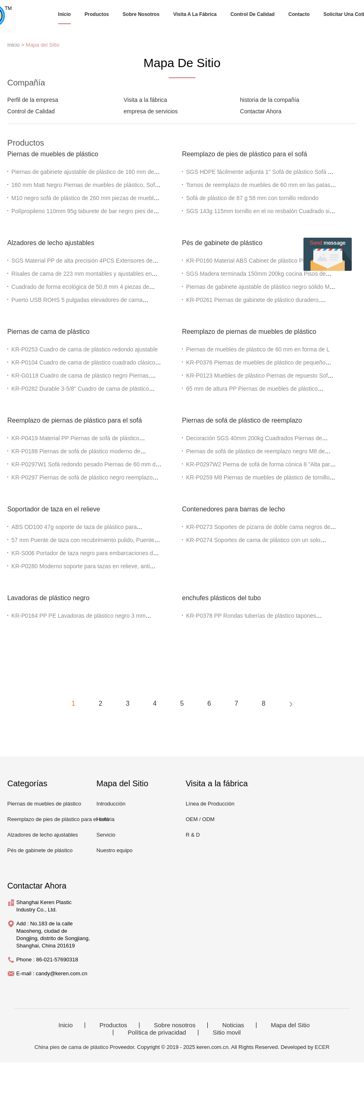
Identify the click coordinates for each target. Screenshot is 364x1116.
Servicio (106, 835)
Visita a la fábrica (195, 14)
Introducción (111, 804)
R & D (193, 835)
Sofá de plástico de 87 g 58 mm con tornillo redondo (252, 198)
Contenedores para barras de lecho (233, 509)
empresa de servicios (151, 111)
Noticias (233, 1025)
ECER (322, 1047)
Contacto (299, 14)
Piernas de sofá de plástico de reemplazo (242, 420)
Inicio (64, 14)
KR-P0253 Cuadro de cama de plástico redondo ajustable (84, 349)
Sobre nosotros (141, 14)
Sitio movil (226, 1032)
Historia (106, 819)
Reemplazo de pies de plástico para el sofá (244, 154)
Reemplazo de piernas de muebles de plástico (249, 331)
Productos (97, 14)
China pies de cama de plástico (71, 1047)
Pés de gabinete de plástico (222, 242)
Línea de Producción (210, 804)
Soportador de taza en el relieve (53, 509)
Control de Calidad (252, 14)
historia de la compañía (269, 100)
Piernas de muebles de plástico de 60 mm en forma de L (258, 349)
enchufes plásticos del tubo (221, 597)
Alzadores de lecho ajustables (50, 242)
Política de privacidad (157, 1032)
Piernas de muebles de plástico (52, 154)
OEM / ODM (200, 819)
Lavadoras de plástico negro (48, 597)
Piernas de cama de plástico (48, 331)
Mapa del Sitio (42, 45)
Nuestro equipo (115, 850)
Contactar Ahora (260, 111)
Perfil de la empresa (32, 100)
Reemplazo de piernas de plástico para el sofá (74, 420)
